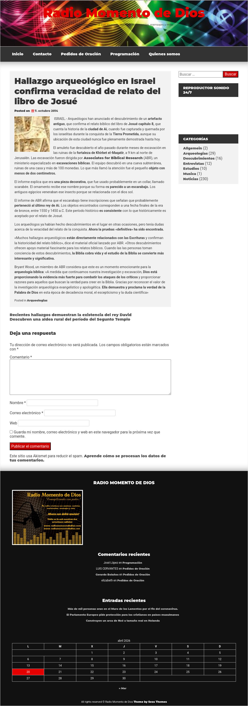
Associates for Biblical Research (113, 158)
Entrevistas (193, 163)
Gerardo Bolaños (107, 574)
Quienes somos (164, 54)
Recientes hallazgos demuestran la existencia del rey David (71, 315)
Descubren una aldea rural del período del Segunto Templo (70, 319)
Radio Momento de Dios (124, 12)
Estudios (191, 168)
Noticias (190, 179)
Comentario (21, 357)
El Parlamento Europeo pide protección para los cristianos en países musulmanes (123, 614)
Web (13, 423)
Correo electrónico (26, 413)
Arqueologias (37, 300)
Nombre (18, 403)
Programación (124, 54)
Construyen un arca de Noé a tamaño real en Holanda (123, 620)
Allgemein (192, 148)
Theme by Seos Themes (150, 701)
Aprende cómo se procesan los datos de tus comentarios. (88, 458)
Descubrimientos (199, 158)
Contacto (42, 54)
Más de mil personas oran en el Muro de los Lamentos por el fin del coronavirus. (123, 608)
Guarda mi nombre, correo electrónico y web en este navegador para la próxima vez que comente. (85, 434)
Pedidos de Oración (81, 54)
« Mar (122, 688)
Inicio (17, 54)
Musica (189, 174)
